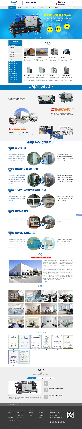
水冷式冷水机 (13, 61)
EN (73, 2)
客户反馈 (49, 7)
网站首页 (12, 7)
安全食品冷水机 (13, 75)
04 (16, 329)
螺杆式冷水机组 (13, 63)
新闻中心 (34, 7)
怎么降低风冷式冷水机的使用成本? (56, 388)
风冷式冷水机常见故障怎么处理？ (56, 395)
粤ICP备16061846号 (29, 426)
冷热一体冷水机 (13, 79)
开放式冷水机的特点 (13, 395)
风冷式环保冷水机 (13, 59)
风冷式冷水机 (13, 45)
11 (32, 302)
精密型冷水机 (51, 75)
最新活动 (50, 378)
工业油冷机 (12, 67)
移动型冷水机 (12, 54)
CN (73, 4)
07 (32, 315)
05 (65, 315)
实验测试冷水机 (13, 77)
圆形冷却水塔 (39, 57)
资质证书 (41, 417)
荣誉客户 (41, 415)
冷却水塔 (12, 81)
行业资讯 (41, 378)
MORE (48, 44)
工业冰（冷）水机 (13, 50)
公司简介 (41, 412)
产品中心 (27, 7)
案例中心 (42, 7)
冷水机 (18, 404)
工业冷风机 (12, 65)
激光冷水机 (12, 71)
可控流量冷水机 (27, 75)
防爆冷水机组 (13, 69)
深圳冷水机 (14, 404)
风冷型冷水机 (12, 47)
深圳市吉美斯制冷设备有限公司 (41, 24)
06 (35, 349)
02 (13, 365)
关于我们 (20, 7)
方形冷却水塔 (26, 57)
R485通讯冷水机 (64, 57)
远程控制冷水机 (12, 56)
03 (32, 329)
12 (16, 302)
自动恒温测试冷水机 (40, 75)
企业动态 (32, 378)
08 (16, 315)
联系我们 (57, 7)
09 (65, 302)
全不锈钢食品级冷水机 (65, 75)
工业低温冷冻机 (13, 73)
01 (65, 329)
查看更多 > (46, 281)
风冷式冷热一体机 (52, 57)
